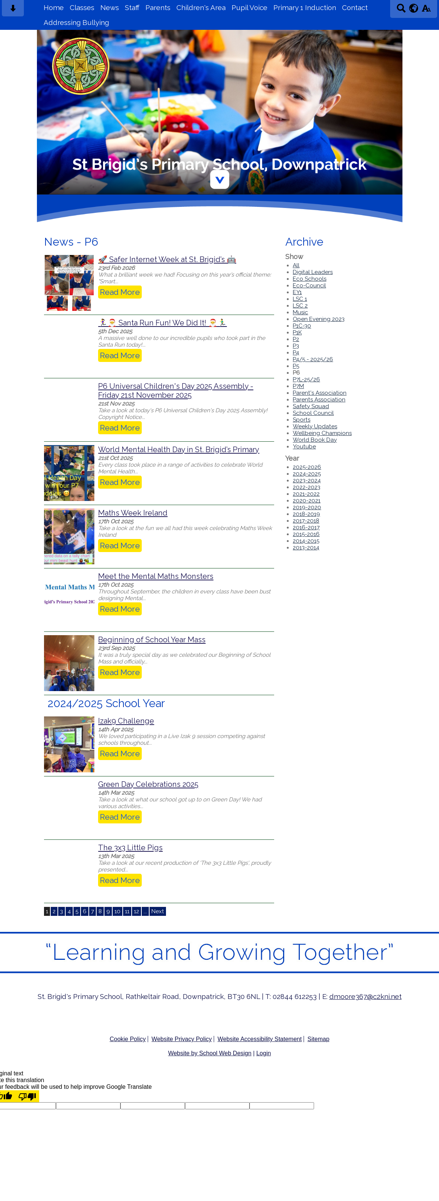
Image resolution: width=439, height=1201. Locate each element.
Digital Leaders (313, 272)
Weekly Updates (315, 426)
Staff (132, 7)
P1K (297, 332)
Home (54, 7)
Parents (157, 7)
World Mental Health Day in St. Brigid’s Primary (178, 449)
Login (263, 1053)
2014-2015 (306, 541)
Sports (301, 419)
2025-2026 (307, 467)
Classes (82, 7)
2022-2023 (306, 487)
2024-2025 (307, 473)
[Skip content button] (12, 10)
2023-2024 (307, 480)
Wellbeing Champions (322, 433)
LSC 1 (300, 299)
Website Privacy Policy (181, 1039)
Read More (120, 292)
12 (136, 911)
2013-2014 (306, 547)
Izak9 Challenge (126, 720)
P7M (298, 386)
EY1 (297, 292)
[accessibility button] (426, 10)
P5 (296, 366)
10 (117, 911)
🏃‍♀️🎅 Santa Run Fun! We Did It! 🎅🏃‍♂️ (162, 322)
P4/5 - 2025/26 (313, 359)
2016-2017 (306, 527)
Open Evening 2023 (319, 319)
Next (157, 911)
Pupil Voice (249, 7)
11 (127, 911)
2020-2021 (306, 500)
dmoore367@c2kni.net (365, 996)
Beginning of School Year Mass (152, 639)
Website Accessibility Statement (259, 1039)
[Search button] (401, 10)
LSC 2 (300, 305)
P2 (296, 339)
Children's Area (201, 7)
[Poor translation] (27, 1096)
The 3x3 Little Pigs (130, 847)
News (109, 7)
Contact (355, 7)
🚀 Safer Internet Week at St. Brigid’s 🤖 (167, 259)
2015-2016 (306, 534)
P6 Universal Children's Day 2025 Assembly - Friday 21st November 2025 (175, 391)
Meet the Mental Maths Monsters (155, 576)
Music (300, 312)
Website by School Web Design (210, 1053)
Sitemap (318, 1039)
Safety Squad (311, 406)
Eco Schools (309, 278)
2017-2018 (306, 520)
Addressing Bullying (76, 22)
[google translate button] (413, 8)
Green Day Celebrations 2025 (148, 784)
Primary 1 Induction (304, 7)
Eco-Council (309, 285)
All (296, 265)
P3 (296, 346)
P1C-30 (302, 325)
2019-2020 (307, 507)
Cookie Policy (128, 1039)
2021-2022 (306, 494)
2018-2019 (306, 514)
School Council (313, 413)
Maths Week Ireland (132, 512)
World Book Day (315, 439)
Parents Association (319, 399)
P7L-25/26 (306, 379)
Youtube (304, 446)
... (145, 911)
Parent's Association (320, 393)
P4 (296, 352)
